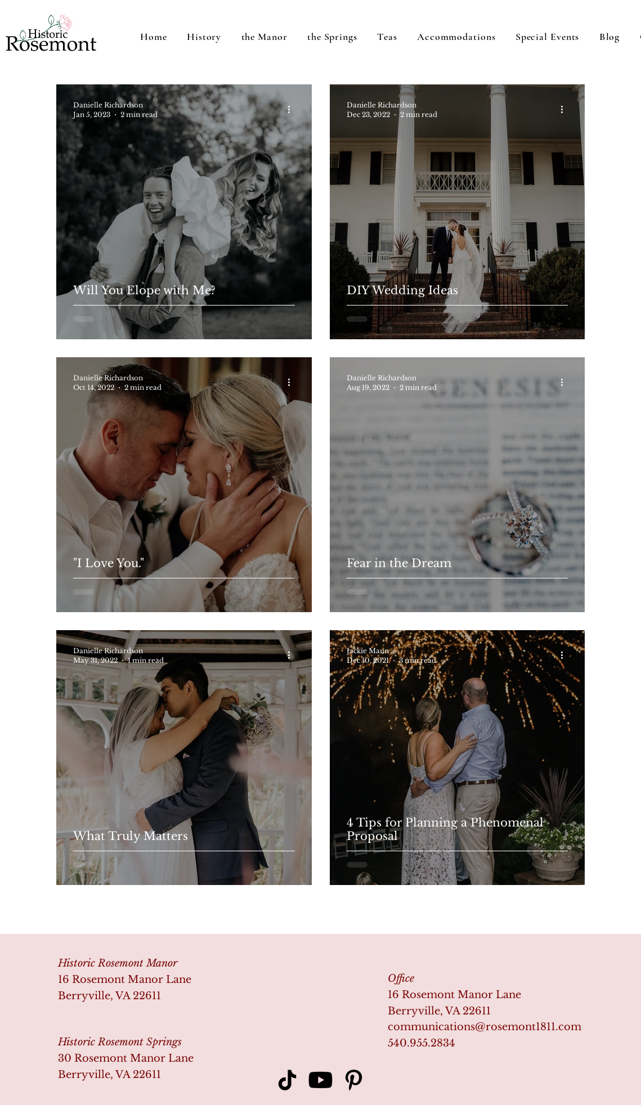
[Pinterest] (353, 1080)
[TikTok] (287, 1080)
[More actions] (293, 109)
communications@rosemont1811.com (484, 1027)
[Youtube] (320, 1080)
